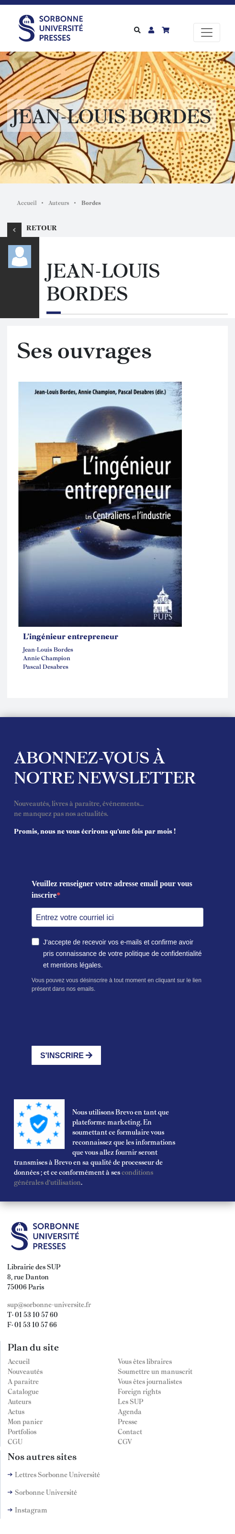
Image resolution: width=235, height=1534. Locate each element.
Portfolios (22, 1431)
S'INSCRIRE (66, 1055)
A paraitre (23, 1381)
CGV (125, 1441)
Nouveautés (25, 1371)
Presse (127, 1421)
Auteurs (58, 202)
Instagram (31, 1509)
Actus (16, 1411)
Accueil (27, 202)
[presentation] (104, 1019)
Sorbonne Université (46, 1492)
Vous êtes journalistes (150, 1381)
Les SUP (130, 1401)
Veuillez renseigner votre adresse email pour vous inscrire (112, 889)
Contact (130, 1431)
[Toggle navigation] (206, 32)
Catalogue (23, 1391)
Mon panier (25, 1421)
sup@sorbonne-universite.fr (49, 1304)
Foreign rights (139, 1391)
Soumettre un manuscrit (155, 1371)
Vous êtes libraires (145, 1361)
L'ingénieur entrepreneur (70, 636)
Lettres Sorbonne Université (57, 1474)
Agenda (130, 1411)
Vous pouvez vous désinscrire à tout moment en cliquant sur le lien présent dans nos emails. (116, 984)
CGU (15, 1441)
